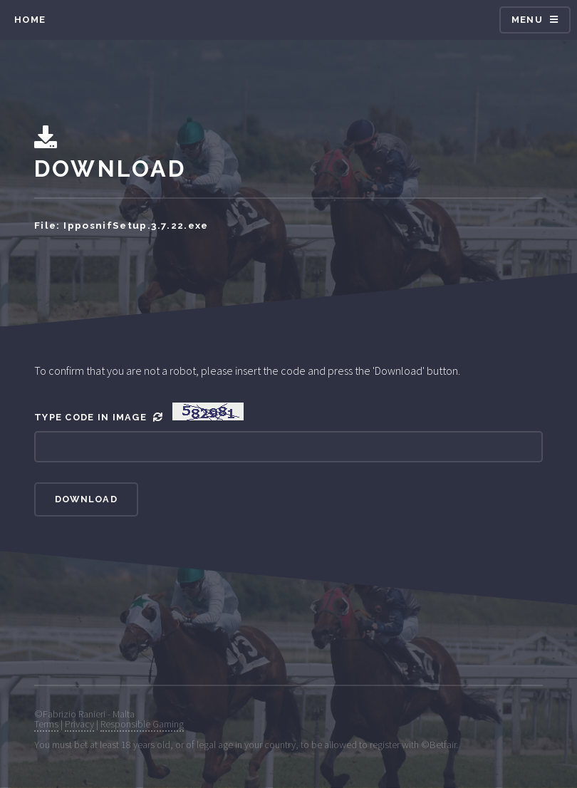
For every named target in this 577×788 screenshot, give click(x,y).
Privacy (79, 723)
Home (30, 19)
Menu (527, 19)
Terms (46, 723)
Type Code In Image (139, 412)
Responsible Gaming (142, 723)
